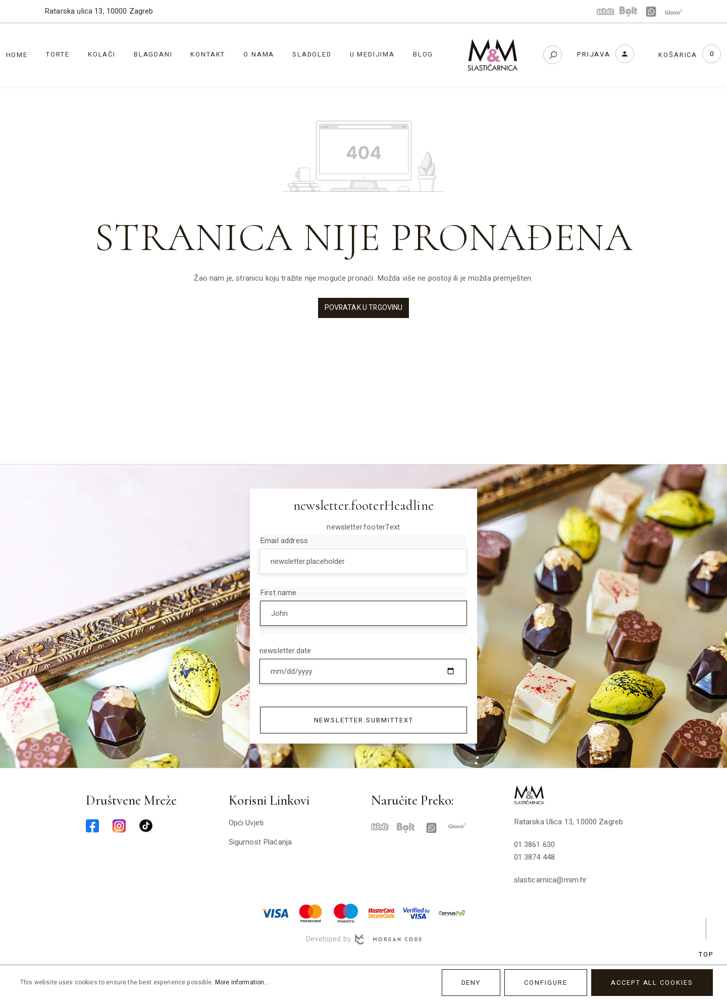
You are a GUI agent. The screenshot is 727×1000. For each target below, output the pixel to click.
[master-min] (310, 912)
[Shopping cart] (689, 54)
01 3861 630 (534, 844)
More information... (242, 982)
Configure (545, 982)
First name (278, 592)
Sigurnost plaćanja (260, 842)
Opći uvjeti (246, 822)
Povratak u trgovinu (364, 307)
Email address (284, 540)
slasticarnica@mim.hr (550, 879)
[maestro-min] (346, 912)
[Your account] (605, 53)
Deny (471, 982)
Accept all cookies (652, 982)
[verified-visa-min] (416, 912)
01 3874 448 (534, 857)
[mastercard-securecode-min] (381, 912)
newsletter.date (285, 650)
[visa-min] (275, 912)
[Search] (552, 54)
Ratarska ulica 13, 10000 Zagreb (98, 11)
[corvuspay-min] (452, 912)
